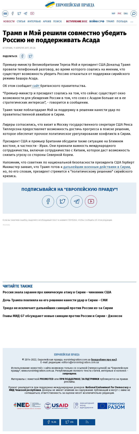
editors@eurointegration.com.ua (80, 362)
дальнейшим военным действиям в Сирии (96, 167)
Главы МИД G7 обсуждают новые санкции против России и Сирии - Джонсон (62, 316)
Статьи (21, 21)
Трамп (110, 21)
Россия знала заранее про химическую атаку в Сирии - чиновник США (57, 292)
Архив (47, 21)
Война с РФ (96, 21)
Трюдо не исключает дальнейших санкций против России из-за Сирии (58, 308)
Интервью (34, 21)
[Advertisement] (69, 251)
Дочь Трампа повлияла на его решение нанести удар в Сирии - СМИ (55, 300)
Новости (9, 21)
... (131, 21)
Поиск (57, 21)
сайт (35, 86)
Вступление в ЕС (76, 21)
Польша (122, 21)
